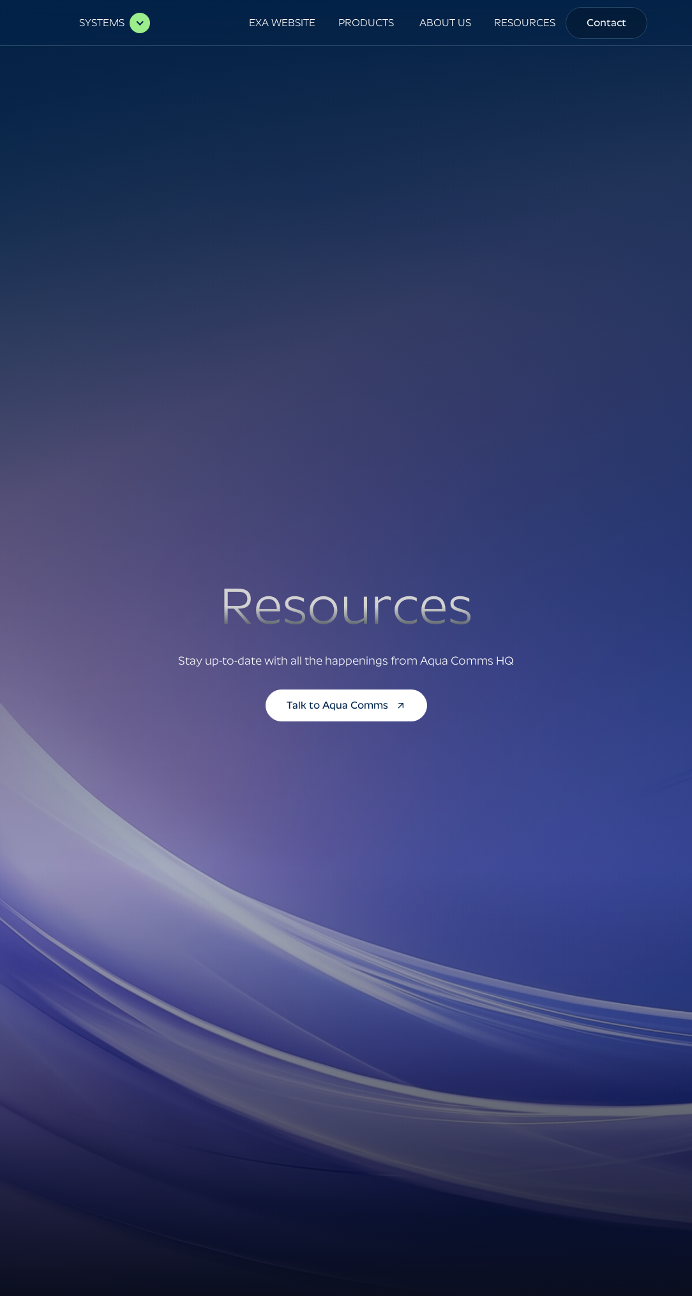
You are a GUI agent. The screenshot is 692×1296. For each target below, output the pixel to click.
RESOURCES (524, 23)
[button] (108, 23)
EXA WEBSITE (282, 23)
